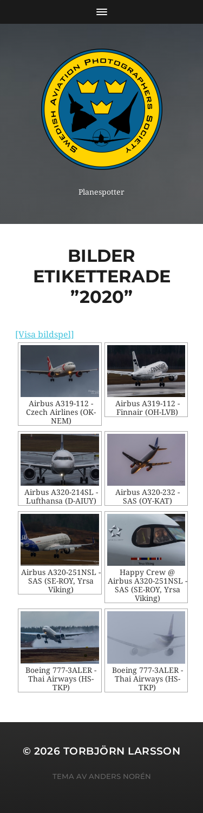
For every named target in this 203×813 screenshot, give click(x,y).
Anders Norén (120, 776)
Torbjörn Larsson (122, 751)
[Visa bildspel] (44, 334)
